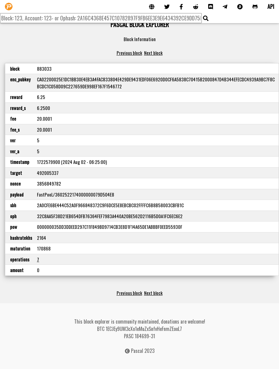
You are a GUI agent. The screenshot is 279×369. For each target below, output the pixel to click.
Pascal (137, 350)
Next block (153, 52)
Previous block (129, 52)
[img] (205, 18)
